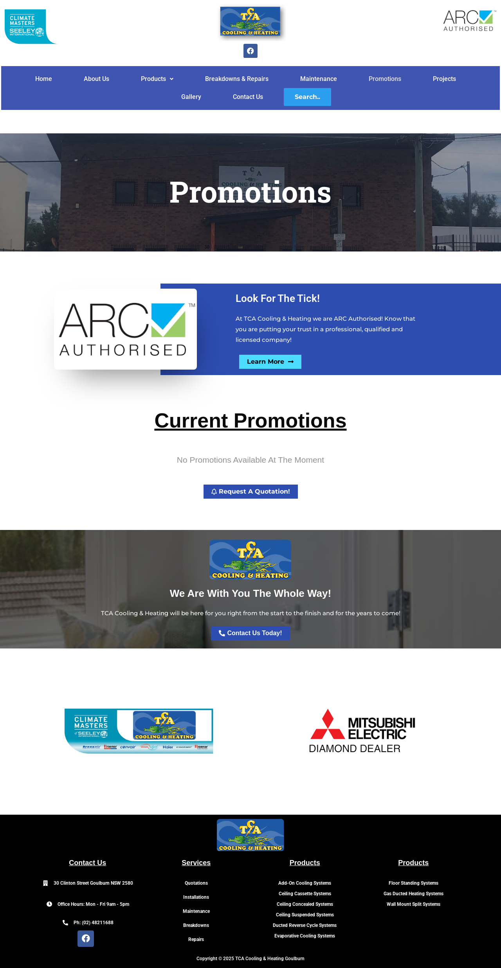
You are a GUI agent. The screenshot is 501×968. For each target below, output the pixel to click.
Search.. (307, 97)
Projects (444, 79)
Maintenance (318, 79)
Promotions (385, 79)
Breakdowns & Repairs (237, 79)
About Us (96, 79)
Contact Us (248, 97)
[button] (157, 79)
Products (157, 79)
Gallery (191, 97)
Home (43, 79)
